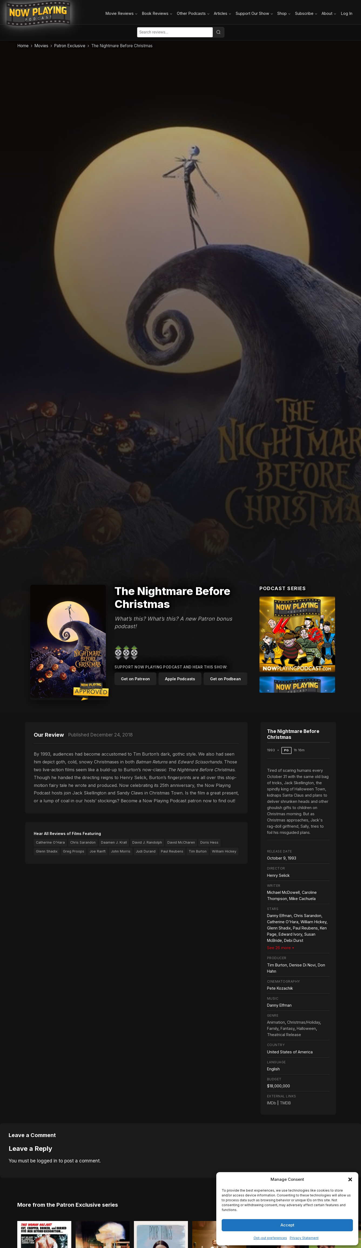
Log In (346, 13)
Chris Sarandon (83, 842)
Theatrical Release (284, 1034)
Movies (41, 45)
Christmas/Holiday (303, 1022)
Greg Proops (73, 851)
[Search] (218, 32)
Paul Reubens (172, 851)
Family (272, 1028)
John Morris (120, 851)
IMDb (271, 1103)
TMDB (285, 1103)
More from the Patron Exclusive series (67, 1200)
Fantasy (288, 1028)
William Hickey (224, 851)
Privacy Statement (304, 1238)
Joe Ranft (98, 851)
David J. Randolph (147, 842)
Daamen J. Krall (114, 842)
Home (23, 45)
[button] (350, 1179)
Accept (287, 1224)
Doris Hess (209, 842)
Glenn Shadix (47, 851)
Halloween (306, 1028)
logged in (47, 1161)
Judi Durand (146, 851)
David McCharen (181, 842)
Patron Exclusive (69, 45)
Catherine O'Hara (50, 842)
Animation (276, 1022)
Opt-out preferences (270, 1238)
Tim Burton (198, 851)
